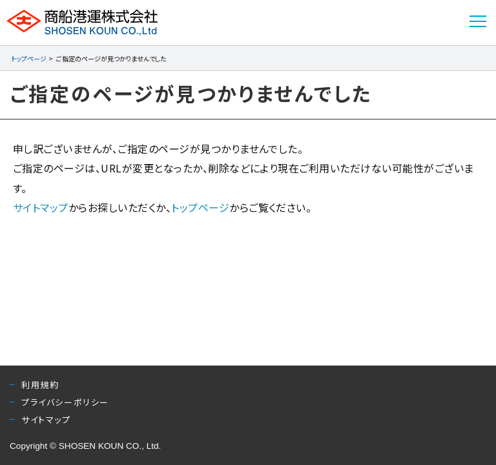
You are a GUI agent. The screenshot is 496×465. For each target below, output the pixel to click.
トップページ (28, 58)
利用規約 (40, 384)
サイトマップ (40, 207)
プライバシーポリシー (65, 402)
